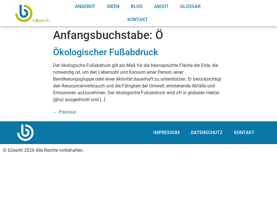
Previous (64, 112)
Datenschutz (207, 132)
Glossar (190, 6)
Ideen (113, 6)
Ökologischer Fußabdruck (105, 52)
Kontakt (137, 19)
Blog (136, 6)
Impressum (166, 132)
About (161, 6)
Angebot (85, 6)
